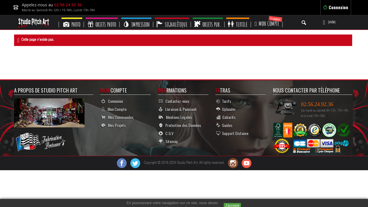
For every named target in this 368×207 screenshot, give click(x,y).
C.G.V (166, 133)
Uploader (226, 109)
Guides (224, 125)
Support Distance (232, 133)
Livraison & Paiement (178, 109)
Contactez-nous (174, 101)
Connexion (335, 7)
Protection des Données (180, 125)
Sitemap (168, 141)
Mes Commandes (117, 117)
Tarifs (223, 101)
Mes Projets (113, 125)
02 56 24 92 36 (68, 4)
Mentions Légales (175, 117)
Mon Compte (113, 109)
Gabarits (225, 117)
